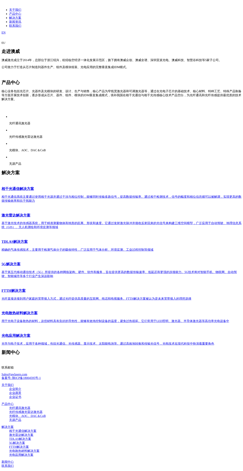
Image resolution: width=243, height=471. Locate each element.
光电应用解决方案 (21, 454)
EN (4, 32)
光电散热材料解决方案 (24, 450)
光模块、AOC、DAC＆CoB (27, 415)
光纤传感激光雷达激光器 (26, 412)
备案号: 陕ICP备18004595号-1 (21, 378)
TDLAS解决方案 (20, 438)
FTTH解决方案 (19, 446)
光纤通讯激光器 (19, 408)
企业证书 (15, 397)
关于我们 (8, 385)
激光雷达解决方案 (21, 434)
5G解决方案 (17, 442)
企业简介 (15, 389)
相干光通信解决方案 (22, 430)
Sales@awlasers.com (14, 374)
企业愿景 (15, 393)
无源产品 (15, 419)
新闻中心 (8, 461)
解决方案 (8, 426)
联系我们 (8, 465)
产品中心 (8, 404)
